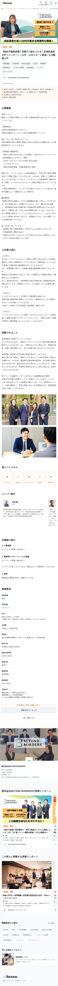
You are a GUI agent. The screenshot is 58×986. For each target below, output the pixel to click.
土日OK (35, 63)
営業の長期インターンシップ (40, 8)
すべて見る (51, 923)
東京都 (5, 47)
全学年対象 (15, 63)
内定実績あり (30, 67)
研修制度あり (7, 67)
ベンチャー (40, 67)
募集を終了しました (29, 710)
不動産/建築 (6, 63)
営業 (10, 47)
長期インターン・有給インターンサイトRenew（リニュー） (16, 8)
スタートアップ (7, 71)
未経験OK (43, 63)
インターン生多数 (18, 67)
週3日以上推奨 (26, 63)
